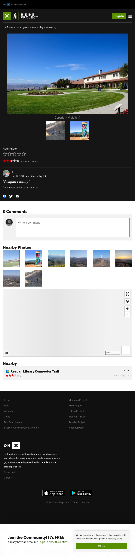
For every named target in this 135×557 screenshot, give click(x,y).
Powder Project (77, 422)
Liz (14, 172)
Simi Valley (37, 27)
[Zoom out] (127, 314)
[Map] (67, 322)
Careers (8, 477)
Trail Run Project (77, 416)
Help (6, 405)
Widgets (8, 411)
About (7, 400)
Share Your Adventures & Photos (21, 427)
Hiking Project (76, 411)
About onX (9, 471)
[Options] (126, 350)
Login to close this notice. (53, 542)
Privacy (85, 502)
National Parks (76, 427)
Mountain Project (78, 400)
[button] (4, 196)
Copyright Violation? (67, 117)
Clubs (7, 416)
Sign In (119, 16)
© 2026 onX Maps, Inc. (57, 502)
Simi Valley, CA (38, 176)
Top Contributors (13, 422)
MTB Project (75, 405)
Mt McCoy (51, 27)
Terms (75, 502)
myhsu (11, 187)
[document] (101, 541)
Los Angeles (22, 27)
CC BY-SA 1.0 (30, 187)
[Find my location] (127, 301)
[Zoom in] (127, 308)
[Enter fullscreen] (127, 294)
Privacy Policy (115, 539)
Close (101, 546)
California (8, 27)
